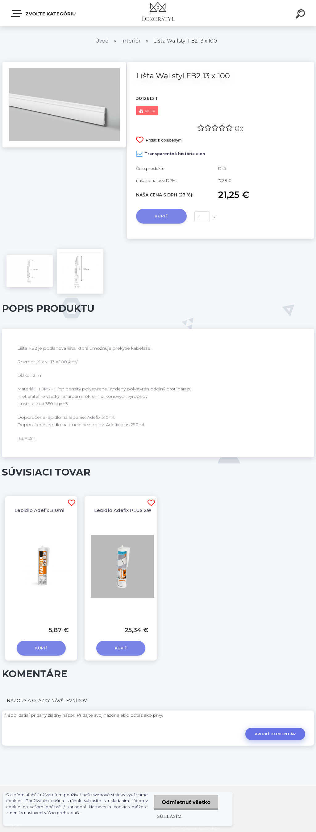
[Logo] (158, 13)
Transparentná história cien (170, 153)
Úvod (102, 41)
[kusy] (202, 216)
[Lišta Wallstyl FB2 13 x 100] (64, 64)
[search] (301, 15)
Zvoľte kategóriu (44, 13)
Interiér (131, 41)
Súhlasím (169, 816)
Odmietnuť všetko (186, 802)
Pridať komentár (275, 734)
